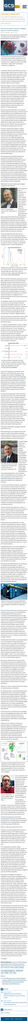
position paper (16, 378)
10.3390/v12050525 (18, 967)
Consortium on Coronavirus (7, 612)
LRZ (2, 973)
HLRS (6, 973)
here (2, 844)
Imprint (7, 1019)
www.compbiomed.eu (6, 476)
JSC (11, 973)
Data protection (19, 1019)
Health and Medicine (9, 970)
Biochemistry (19, 970)
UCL (15, 973)
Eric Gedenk (7, 1013)
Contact (12, 1019)
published (10, 817)
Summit (19, 621)
